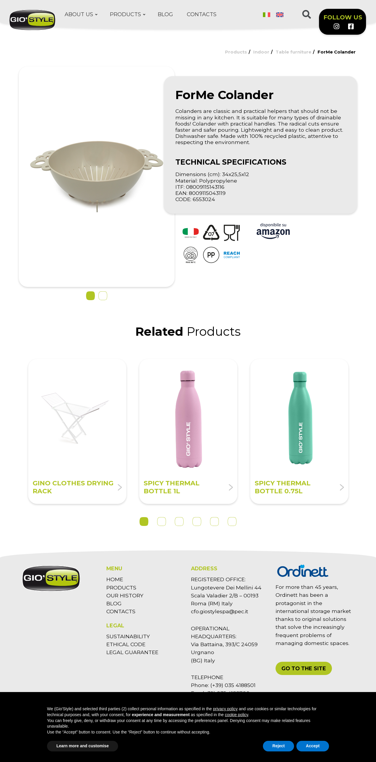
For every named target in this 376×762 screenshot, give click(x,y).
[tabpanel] (77, 431)
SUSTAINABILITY (128, 636)
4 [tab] (196, 521)
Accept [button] (313, 745)
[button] (304, 668)
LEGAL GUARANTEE (132, 652)
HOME (114, 579)
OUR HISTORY (124, 595)
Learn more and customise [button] (82, 745)
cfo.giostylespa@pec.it (219, 611)
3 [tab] (179, 521)
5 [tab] (214, 521)
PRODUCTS (121, 587)
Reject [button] (278, 745)
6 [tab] (232, 521)
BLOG (114, 603)
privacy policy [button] (225, 708)
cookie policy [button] (236, 714)
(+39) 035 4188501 (233, 685)
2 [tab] (161, 521)
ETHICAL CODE (125, 644)
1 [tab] (144, 521)
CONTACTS (120, 611)
